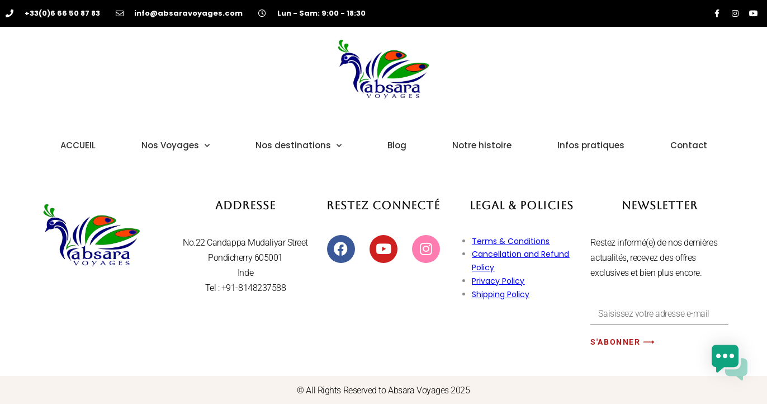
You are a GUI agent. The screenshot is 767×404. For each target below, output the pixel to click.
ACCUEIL (78, 145)
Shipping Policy (500, 294)
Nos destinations (298, 145)
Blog (396, 145)
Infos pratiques (590, 145)
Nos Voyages (175, 145)
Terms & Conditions (511, 241)
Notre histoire (482, 145)
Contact (688, 145)
